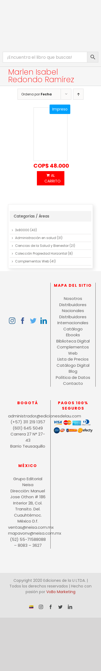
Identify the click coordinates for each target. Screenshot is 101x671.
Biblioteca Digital (73, 341)
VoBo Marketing (60, 591)
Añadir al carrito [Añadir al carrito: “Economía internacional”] (50, 178)
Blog (73, 371)
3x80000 (22, 230)
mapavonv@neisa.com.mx (28, 533)
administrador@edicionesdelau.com (28, 416)
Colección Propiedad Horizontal (41, 253)
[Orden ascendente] (78, 94)
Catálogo (73, 329)
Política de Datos (73, 377)
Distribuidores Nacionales (72, 308)
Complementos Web (32, 261)
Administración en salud (35, 238)
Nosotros (73, 298)
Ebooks (73, 335)
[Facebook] (22, 320)
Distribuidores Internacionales (72, 320)
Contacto (73, 383)
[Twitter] (33, 320)
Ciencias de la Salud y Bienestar (42, 245)
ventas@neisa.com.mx (28, 527)
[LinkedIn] (43, 320)
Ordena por (36, 94)
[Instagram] (12, 320)
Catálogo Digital (73, 365)
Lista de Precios (73, 359)
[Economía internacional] (50, 134)
